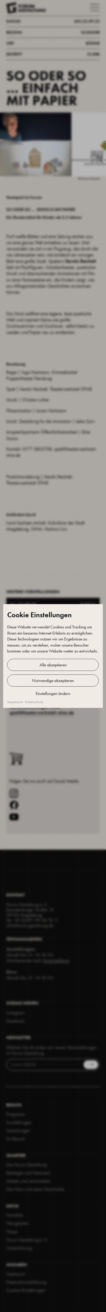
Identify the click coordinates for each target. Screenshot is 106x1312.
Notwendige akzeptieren (53, 680)
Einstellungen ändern (53, 693)
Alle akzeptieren (53, 665)
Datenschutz (34, 702)
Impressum (15, 702)
